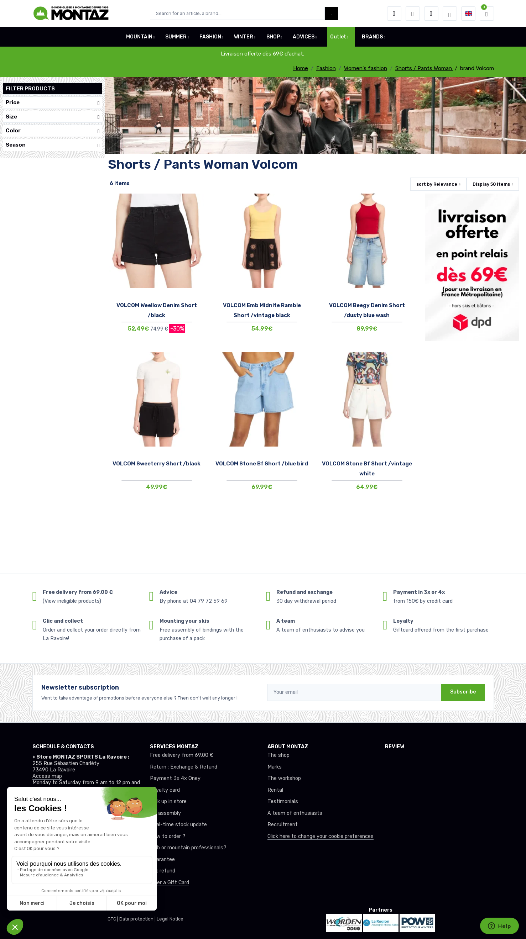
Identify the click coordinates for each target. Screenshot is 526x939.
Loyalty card (165, 790)
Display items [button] (491, 184)
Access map (47, 776)
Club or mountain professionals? (188, 848)
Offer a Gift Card (169, 883)
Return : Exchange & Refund (183, 767)
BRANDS (372, 37)
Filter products (30, 88)
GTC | (113, 919)
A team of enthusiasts (294, 813)
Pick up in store (168, 801)
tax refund (162, 871)
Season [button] (52, 145)
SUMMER (176, 37)
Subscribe (463, 692)
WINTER (243, 37)
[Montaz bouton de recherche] (332, 13)
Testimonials (282, 801)
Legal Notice (170, 919)
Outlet (338, 37)
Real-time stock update (178, 825)
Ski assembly (165, 813)
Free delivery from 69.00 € (181, 755)
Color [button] (52, 130)
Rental (275, 790)
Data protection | (138, 919)
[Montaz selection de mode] (450, 13)
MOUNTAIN (139, 37)
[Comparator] (431, 13)
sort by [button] (436, 184)
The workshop (284, 778)
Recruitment (282, 825)
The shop (278, 755)
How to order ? (168, 836)
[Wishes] (413, 13)
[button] (394, 13)
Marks (274, 767)
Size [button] (52, 117)
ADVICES (303, 37)
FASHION (210, 37)
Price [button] (52, 102)
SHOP (273, 37)
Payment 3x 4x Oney (175, 778)
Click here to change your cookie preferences (320, 836)
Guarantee (162, 859)
